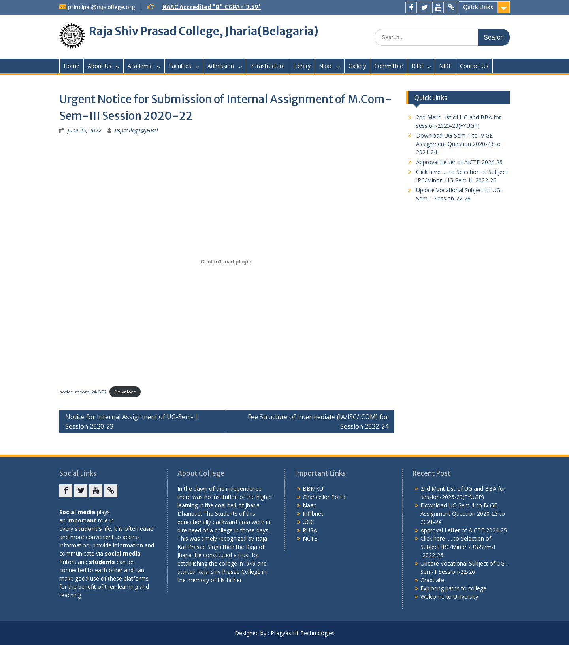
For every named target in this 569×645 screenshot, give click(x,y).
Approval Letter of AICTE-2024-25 (459, 162)
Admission (220, 66)
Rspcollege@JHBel (136, 130)
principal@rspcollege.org (101, 7)
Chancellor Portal (325, 497)
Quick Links (478, 7)
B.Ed (417, 66)
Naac (325, 66)
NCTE (310, 538)
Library (302, 66)
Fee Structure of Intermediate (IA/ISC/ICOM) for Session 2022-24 (318, 421)
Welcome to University (449, 596)
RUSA (310, 530)
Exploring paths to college (453, 588)
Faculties (180, 66)
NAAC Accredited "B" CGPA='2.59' (211, 7)
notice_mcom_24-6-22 (82, 392)
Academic (140, 66)
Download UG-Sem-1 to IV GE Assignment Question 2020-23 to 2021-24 (458, 144)
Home (71, 66)
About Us (99, 66)
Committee (388, 66)
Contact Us (474, 66)
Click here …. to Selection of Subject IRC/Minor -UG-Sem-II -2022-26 (458, 547)
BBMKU (313, 488)
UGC (308, 522)
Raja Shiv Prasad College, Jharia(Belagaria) (203, 31)
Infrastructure (267, 66)
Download (125, 392)
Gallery (357, 66)
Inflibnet (313, 513)
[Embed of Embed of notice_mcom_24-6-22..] (226, 261)
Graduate (432, 580)
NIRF (445, 66)
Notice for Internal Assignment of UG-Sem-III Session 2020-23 (132, 421)
